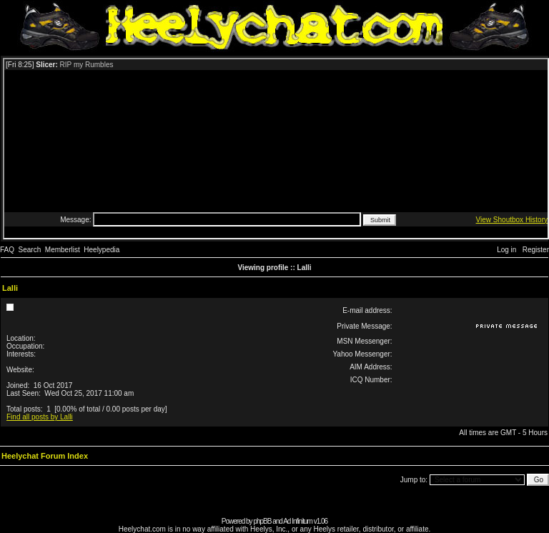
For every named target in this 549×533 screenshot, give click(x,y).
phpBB (262, 521)
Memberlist (62, 250)
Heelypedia (101, 250)
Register (536, 250)
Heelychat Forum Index (44, 456)
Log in (506, 250)
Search (30, 250)
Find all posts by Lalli (39, 417)
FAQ (7, 250)
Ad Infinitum (297, 521)
